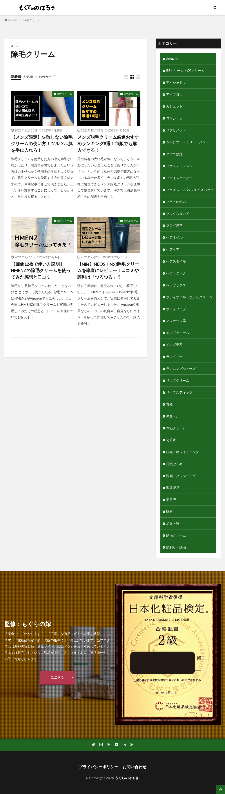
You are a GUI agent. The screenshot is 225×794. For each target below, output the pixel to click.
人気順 (28, 77)
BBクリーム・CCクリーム (185, 70)
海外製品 (172, 488)
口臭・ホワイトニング (182, 452)
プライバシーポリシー (98, 766)
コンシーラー (176, 118)
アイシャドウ (176, 82)
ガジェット (174, 106)
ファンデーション (179, 166)
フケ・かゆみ (176, 202)
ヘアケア (172, 249)
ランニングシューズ (181, 368)
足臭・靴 (172, 523)
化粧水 (171, 440)
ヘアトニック (176, 273)
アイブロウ (174, 94)
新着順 (16, 77)
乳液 (169, 404)
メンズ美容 (174, 344)
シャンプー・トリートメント (187, 142)
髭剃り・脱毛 (176, 547)
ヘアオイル (174, 237)
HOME (12, 20)
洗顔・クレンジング (181, 476)
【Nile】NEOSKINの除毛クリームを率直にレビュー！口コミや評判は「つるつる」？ (108, 270)
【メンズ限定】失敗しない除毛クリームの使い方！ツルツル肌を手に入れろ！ (42, 143)
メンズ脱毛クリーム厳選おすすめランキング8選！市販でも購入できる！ (108, 143)
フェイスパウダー (179, 178)
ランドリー (174, 357)
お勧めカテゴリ (46, 77)
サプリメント (176, 130)
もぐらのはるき (127, 778)
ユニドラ (57, 677)
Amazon (172, 59)
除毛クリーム (32, 20)
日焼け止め (174, 464)
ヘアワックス (176, 285)
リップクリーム (177, 380)
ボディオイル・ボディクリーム (189, 297)
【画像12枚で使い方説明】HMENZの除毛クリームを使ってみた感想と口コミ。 (40, 270)
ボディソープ (176, 309)
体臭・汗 (172, 416)
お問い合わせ (134, 766)
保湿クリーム (176, 428)
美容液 (171, 500)
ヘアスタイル (176, 261)
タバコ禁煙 (174, 154)
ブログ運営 (174, 225)
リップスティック (179, 392)
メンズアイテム (177, 333)
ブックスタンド (177, 213)
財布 (169, 511)
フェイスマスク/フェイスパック (190, 190)
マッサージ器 (176, 321)
